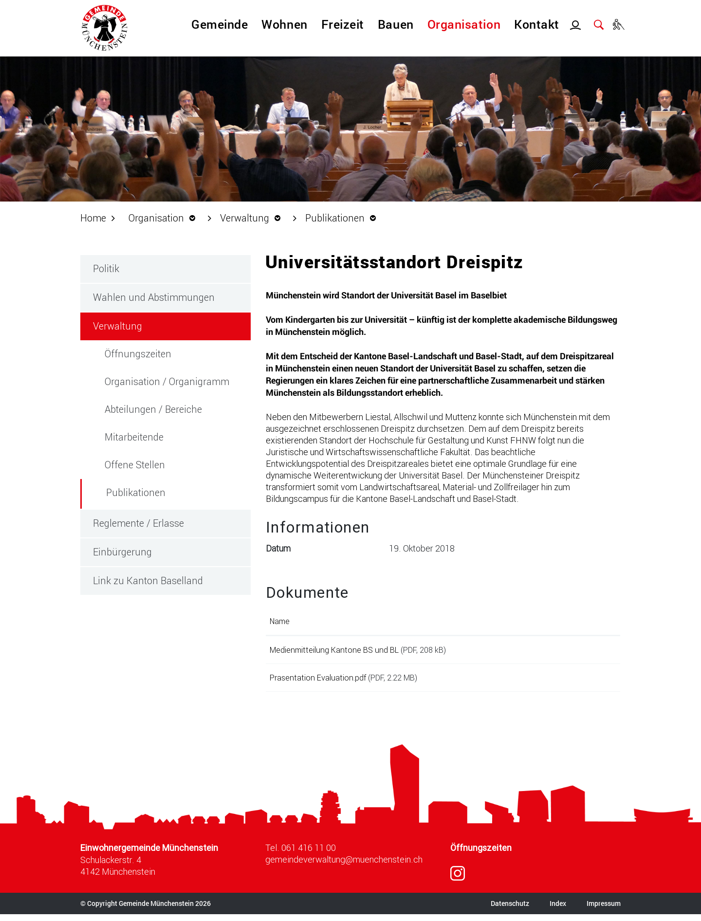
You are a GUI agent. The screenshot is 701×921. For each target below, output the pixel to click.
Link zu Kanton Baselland (148, 580)
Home (93, 217)
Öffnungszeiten (138, 353)
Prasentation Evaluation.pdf (318, 681)
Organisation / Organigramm (167, 381)
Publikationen (164, 491)
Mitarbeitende (134, 436)
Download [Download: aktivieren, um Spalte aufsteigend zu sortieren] (561, 621)
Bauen (396, 24)
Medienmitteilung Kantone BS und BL (334, 650)
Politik (106, 268)
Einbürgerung (122, 551)
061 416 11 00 (308, 854)
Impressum (604, 910)
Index (558, 910)
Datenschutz (510, 910)
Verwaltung (117, 325)
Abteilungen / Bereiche (153, 409)
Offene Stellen (135, 464)
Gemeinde (219, 24)
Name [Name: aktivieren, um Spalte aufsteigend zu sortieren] (280, 621)
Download (580, 651)
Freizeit (342, 24)
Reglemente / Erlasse (138, 522)
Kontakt (536, 24)
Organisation (463, 24)
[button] (165, 217)
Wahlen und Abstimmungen (154, 297)
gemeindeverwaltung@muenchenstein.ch (344, 866)
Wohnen (284, 24)
